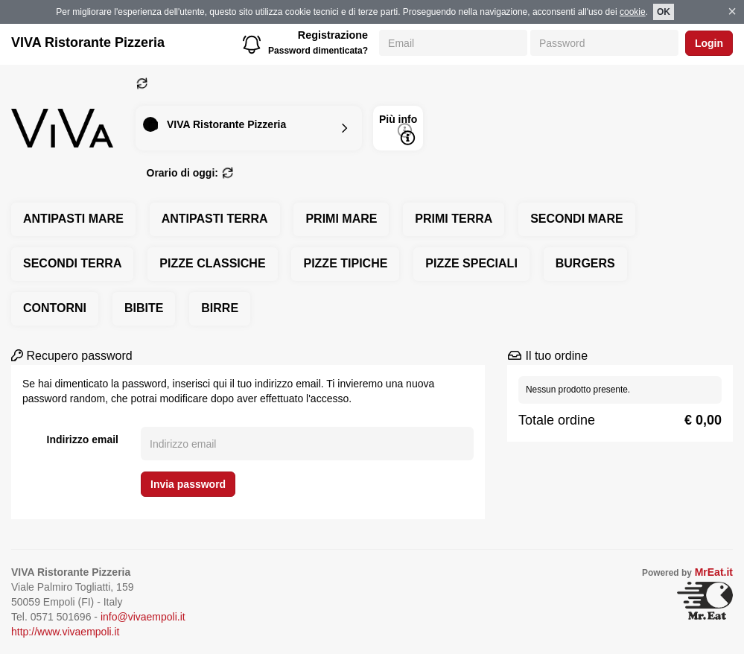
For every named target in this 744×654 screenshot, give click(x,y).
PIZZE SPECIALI (471, 263)
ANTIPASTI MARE (73, 218)
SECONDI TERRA (72, 263)
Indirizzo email (82, 439)
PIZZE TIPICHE (345, 263)
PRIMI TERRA (453, 218)
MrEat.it (714, 572)
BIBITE (143, 308)
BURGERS (585, 263)
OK (663, 12)
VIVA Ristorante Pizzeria (88, 42)
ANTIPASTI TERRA (215, 218)
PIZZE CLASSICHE (212, 263)
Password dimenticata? (318, 50)
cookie (633, 12)
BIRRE (219, 308)
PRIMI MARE (341, 218)
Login (709, 43)
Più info (398, 129)
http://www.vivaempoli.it (65, 632)
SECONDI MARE (576, 218)
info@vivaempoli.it (143, 617)
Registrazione (333, 35)
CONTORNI (54, 308)
